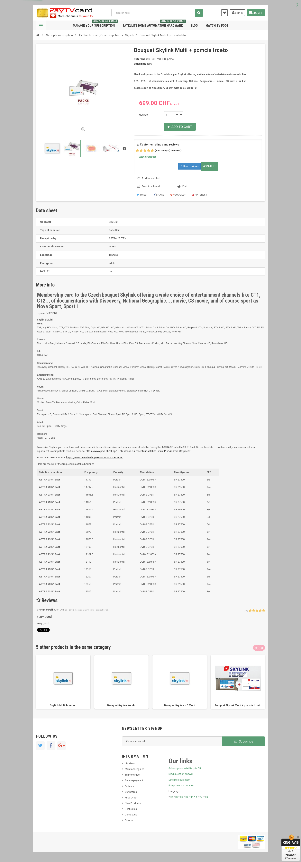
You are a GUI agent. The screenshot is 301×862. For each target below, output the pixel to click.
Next (124, 148)
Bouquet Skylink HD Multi (179, 705)
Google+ (178, 194)
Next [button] (262, 648)
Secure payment (134, 780)
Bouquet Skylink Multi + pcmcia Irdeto (237, 705)
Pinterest (199, 194)
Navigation (41, 25)
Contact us (131, 814)
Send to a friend (151, 186)
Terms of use (132, 774)
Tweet (142, 194)
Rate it (209, 166)
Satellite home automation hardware (154, 24)
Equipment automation (181, 785)
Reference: (141, 58)
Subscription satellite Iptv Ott (185, 768)
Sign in (235, 12)
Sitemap (129, 820)
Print (184, 186)
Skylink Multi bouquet (63, 705)
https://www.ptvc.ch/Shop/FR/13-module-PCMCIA (94, 457)
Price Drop (131, 797)
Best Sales (131, 808)
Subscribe (243, 741)
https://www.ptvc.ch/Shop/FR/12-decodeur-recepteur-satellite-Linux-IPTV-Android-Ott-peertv (138, 451)
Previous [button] (256, 648)
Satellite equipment (179, 779)
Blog (194, 25)
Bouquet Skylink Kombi (121, 705)
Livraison (130, 763)
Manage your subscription (95, 24)
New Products (133, 803)
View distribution (148, 156)
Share (159, 194)
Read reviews (189, 166)
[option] (63, 682)
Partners (129, 786)
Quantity (143, 114)
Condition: (140, 63)
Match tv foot (216, 25)
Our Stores (131, 791)
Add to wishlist (151, 178)
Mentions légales (134, 769)
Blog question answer (181, 773)
